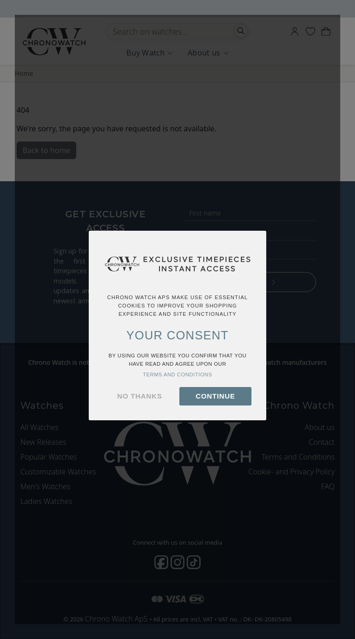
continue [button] (215, 396)
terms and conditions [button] (177, 374)
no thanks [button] (139, 396)
